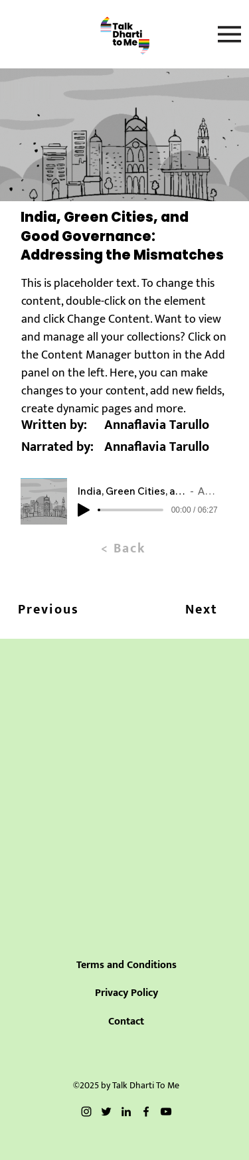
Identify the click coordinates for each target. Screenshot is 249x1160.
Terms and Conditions (126, 965)
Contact (126, 1022)
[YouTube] (166, 1111)
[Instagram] (86, 1111)
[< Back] (124, 548)
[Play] (84, 510)
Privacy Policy (126, 993)
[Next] (201, 609)
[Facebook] (146, 1111)
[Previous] (48, 609)
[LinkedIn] (126, 1111)
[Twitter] (106, 1111)
